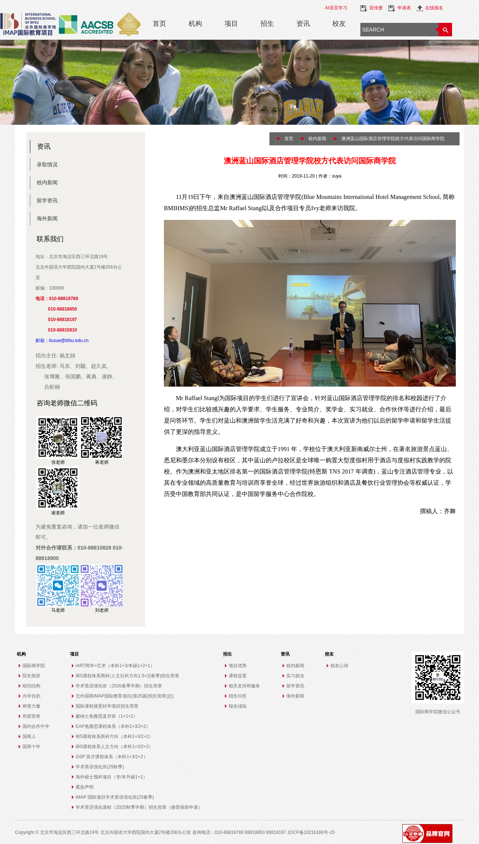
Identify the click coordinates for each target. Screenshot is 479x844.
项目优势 (238, 665)
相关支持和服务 (244, 686)
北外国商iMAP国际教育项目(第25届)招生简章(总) (125, 696)
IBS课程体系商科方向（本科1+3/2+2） (114, 736)
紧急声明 (85, 787)
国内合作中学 (35, 726)
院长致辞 (31, 675)
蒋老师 (102, 462)
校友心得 (339, 665)
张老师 (58, 462)
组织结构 (31, 686)
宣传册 (376, 7)
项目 (231, 23)
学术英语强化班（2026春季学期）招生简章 (119, 686)
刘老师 (102, 610)
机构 (195, 23)
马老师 (58, 610)
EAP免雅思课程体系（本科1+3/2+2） (113, 726)
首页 (159, 23)
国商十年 (31, 746)
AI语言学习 (336, 7)
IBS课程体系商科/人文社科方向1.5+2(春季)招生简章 (127, 675)
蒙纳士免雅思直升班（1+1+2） (107, 716)
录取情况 (47, 164)
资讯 (303, 23)
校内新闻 (47, 182)
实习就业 (295, 675)
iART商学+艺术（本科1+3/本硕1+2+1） (115, 665)
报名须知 (238, 706)
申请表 (404, 7)
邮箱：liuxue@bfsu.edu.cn (62, 340)
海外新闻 (47, 218)
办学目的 (31, 696)
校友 (339, 23)
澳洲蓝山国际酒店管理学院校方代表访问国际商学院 (393, 138)
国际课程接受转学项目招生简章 (107, 706)
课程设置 (238, 675)
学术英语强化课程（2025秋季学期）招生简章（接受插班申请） (139, 807)
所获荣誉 (31, 716)
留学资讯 (47, 200)
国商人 (29, 736)
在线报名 (434, 7)
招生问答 (238, 696)
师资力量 (31, 706)
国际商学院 (33, 665)
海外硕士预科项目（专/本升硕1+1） (111, 777)
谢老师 (58, 512)
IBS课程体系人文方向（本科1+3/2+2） (114, 746)
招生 (267, 23)
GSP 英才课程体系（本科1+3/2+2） (112, 756)
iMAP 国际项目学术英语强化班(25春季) (115, 797)
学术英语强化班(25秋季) (100, 766)
